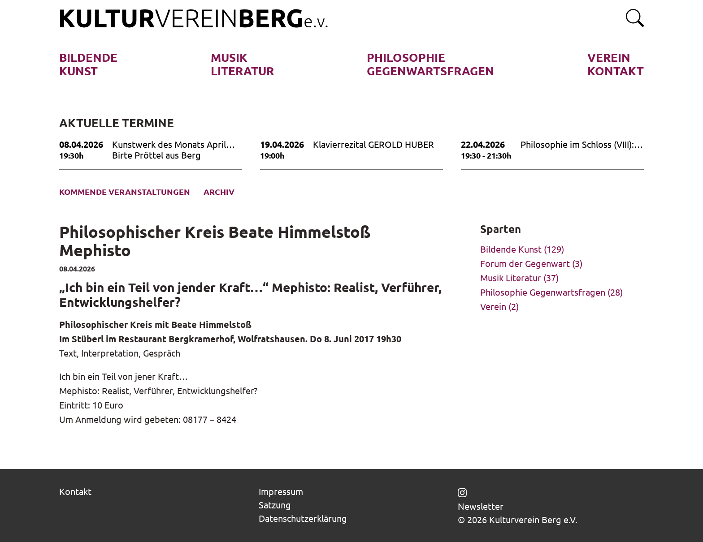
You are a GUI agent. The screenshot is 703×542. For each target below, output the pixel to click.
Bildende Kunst (511, 248)
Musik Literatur (510, 277)
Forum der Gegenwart (525, 263)
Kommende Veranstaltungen (124, 192)
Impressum (281, 491)
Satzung (275, 504)
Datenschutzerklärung (303, 518)
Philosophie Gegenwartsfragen (542, 291)
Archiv (219, 192)
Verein (493, 306)
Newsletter (480, 506)
